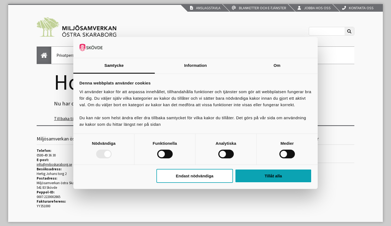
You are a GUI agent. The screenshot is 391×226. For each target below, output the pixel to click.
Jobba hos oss (314, 7)
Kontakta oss (358, 7)
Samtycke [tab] (114, 65)
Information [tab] (195, 65)
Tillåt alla (273, 176)
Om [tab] (276, 65)
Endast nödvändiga (194, 176)
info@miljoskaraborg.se (54, 164)
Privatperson (67, 55)
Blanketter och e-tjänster (259, 7)
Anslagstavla (205, 7)
